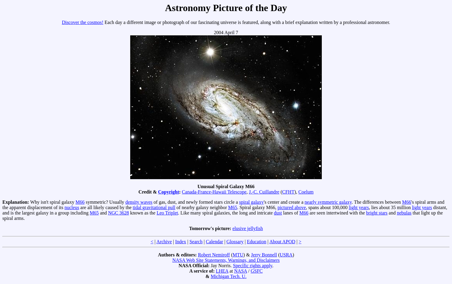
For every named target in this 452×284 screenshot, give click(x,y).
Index (180, 241)
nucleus (71, 207)
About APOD (282, 241)
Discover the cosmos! (83, 22)
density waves (138, 202)
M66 (79, 202)
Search (196, 241)
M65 (232, 207)
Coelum (306, 191)
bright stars (377, 212)
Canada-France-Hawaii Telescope (214, 191)
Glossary (235, 241)
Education (256, 241)
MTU (238, 254)
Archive (164, 241)
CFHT (288, 191)
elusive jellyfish (247, 228)
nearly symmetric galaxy (328, 202)
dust (278, 212)
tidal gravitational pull (154, 207)
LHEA (222, 271)
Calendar (214, 241)
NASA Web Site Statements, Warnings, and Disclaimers (226, 260)
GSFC (257, 271)
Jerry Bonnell (264, 254)
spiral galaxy (251, 202)
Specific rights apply (252, 265)
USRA (286, 254)
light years (359, 207)
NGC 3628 (118, 212)
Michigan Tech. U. (228, 276)
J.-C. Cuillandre (264, 191)
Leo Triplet (167, 212)
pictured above (291, 207)
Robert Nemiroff (214, 254)
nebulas (404, 212)
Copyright (168, 191)
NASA (240, 271)
